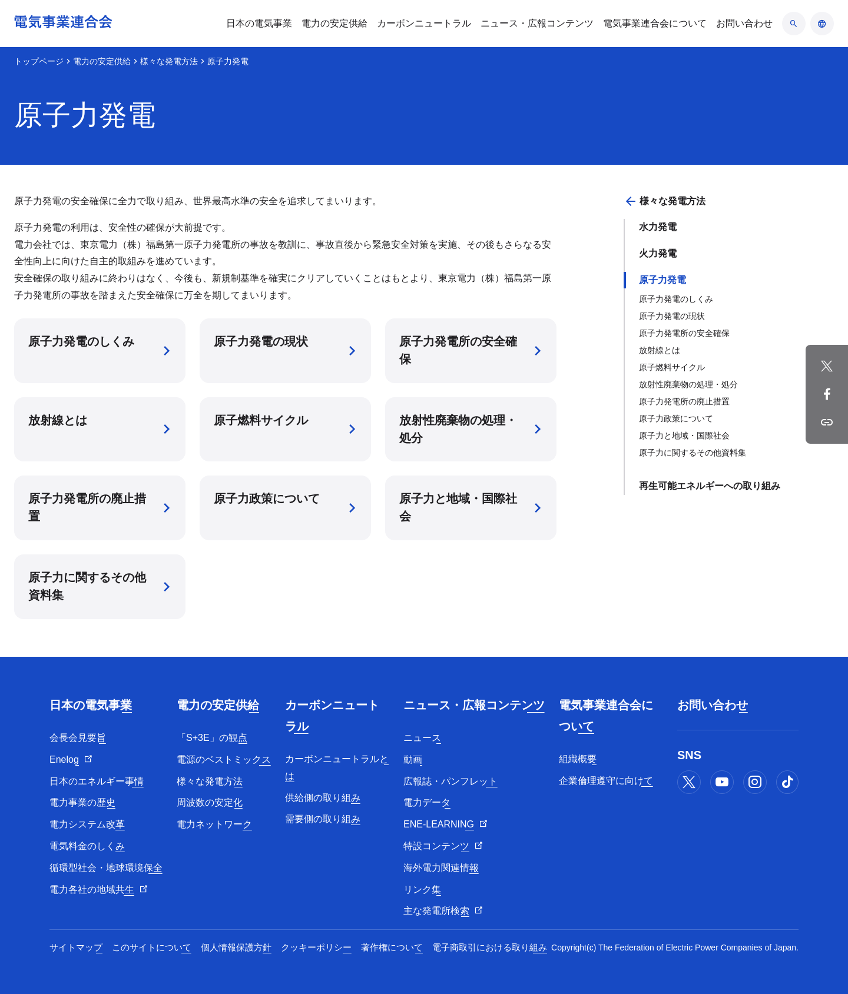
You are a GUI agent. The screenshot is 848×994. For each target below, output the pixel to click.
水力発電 (658, 227)
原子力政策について (676, 418)
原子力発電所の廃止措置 (684, 401)
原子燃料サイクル (672, 367)
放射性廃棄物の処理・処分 (688, 384)
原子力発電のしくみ (676, 299)
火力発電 (658, 253)
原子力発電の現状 (672, 316)
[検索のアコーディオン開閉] (794, 23)
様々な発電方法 (169, 61)
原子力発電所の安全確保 (684, 333)
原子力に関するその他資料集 (692, 452)
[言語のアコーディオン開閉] (822, 23)
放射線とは (659, 350)
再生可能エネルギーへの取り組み (709, 486)
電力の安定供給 (102, 61)
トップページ (39, 61)
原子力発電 (662, 280)
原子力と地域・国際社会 (684, 435)
